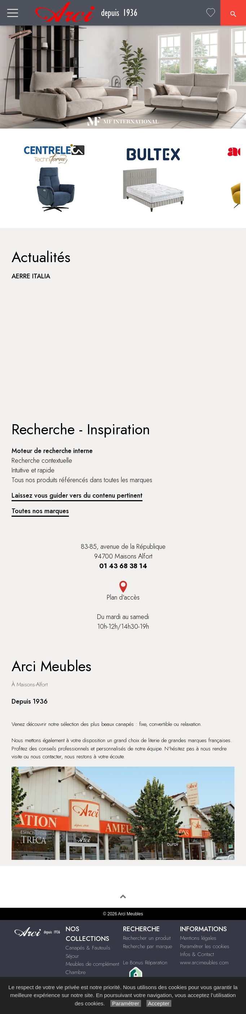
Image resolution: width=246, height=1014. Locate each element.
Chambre (75, 972)
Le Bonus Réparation (145, 962)
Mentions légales (198, 938)
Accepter (159, 1003)
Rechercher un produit (147, 938)
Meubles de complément (92, 964)
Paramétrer (126, 1003)
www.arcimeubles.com (204, 962)
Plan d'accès (123, 597)
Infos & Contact (197, 954)
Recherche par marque (147, 946)
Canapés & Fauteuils (88, 948)
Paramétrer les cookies (204, 946)
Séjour (72, 956)
